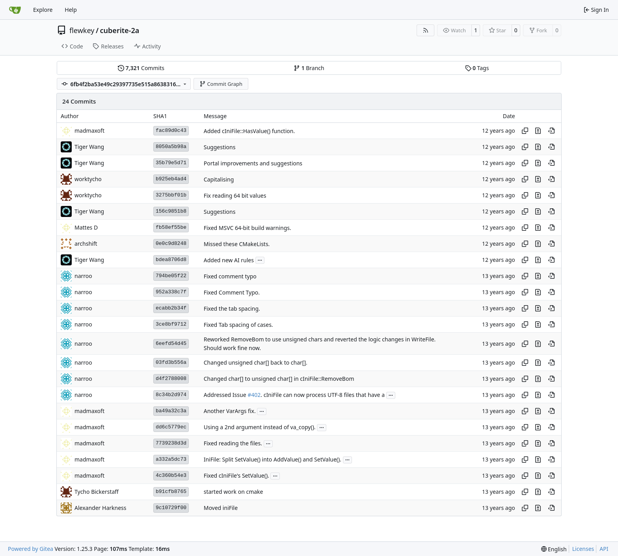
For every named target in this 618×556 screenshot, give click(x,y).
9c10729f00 (171, 508)
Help (71, 9)
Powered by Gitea (30, 548)
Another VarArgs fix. (230, 411)
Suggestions (220, 147)
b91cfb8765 (171, 492)
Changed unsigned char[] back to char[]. (255, 363)
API (603, 548)
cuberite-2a (120, 30)
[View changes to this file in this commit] (538, 131)
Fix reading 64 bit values (235, 195)
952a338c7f (171, 292)
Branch (309, 68)
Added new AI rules (229, 260)
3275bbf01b (171, 195)
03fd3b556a (171, 362)
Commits (141, 68)
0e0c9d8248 (171, 243)
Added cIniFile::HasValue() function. (249, 131)
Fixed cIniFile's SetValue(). (236, 476)
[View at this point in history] (551, 131)
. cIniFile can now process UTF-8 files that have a (323, 395)
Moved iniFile (221, 508)
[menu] (554, 549)
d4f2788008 (171, 379)
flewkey (81, 30)
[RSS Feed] (426, 30)
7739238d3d (171, 443)
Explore (42, 9)
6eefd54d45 (171, 344)
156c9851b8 (171, 211)
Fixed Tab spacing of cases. (238, 324)
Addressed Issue (226, 395)
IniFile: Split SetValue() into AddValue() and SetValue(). (272, 459)
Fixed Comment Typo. (232, 292)
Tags (477, 68)
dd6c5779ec (171, 427)
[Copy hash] (525, 131)
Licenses (583, 548)
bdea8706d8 (171, 260)
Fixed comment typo (230, 276)
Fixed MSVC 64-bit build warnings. (247, 228)
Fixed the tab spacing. (232, 308)
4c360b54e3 (171, 475)
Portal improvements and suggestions (253, 163)
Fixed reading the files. (233, 443)
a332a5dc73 (171, 459)
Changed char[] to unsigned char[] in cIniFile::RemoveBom (279, 379)
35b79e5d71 (171, 163)
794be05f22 (171, 276)
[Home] (15, 10)
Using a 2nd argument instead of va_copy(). (260, 427)
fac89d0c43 (171, 130)
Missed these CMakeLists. (237, 244)
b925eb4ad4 (171, 179)
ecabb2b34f (171, 308)
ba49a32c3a (171, 411)
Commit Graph (220, 83)
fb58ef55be (171, 227)
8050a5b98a (171, 147)
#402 (254, 395)
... (260, 259)
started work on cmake (233, 492)
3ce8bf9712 (171, 324)
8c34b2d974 (171, 395)
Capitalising (219, 179)
